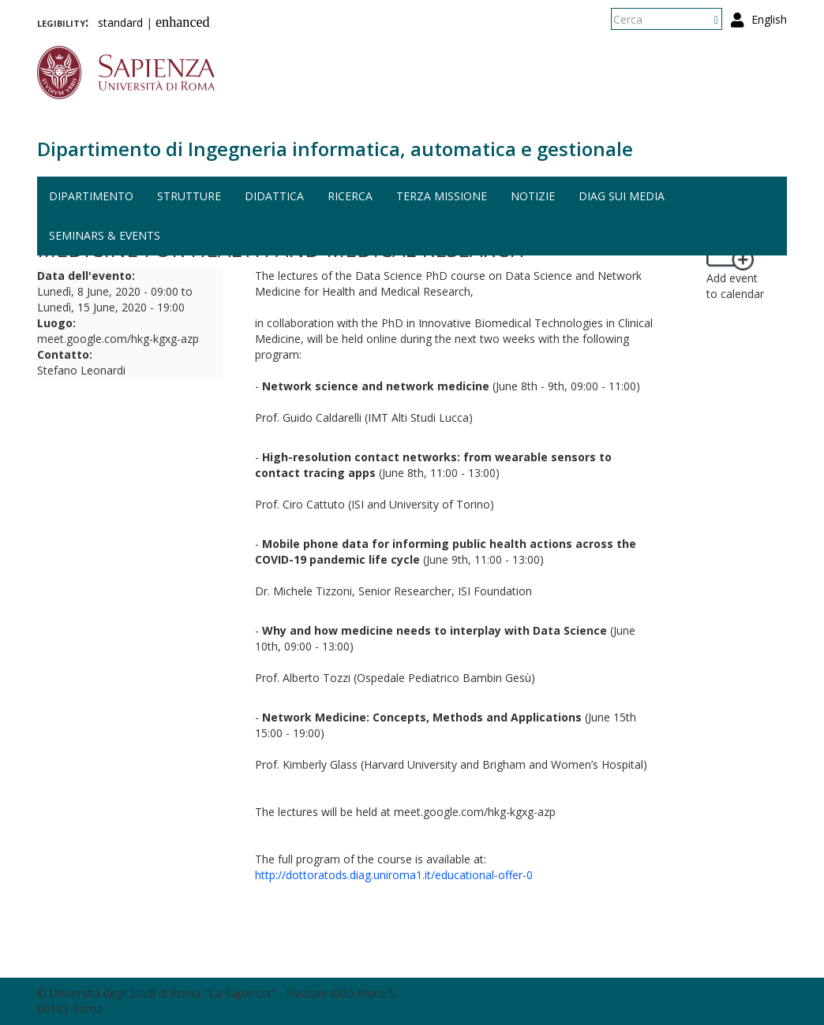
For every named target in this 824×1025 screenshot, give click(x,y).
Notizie (533, 195)
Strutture (189, 195)
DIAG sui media (622, 195)
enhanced (182, 22)
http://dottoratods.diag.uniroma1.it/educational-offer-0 (394, 874)
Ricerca (350, 195)
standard (120, 22)
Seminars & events (104, 235)
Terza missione (441, 195)
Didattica (274, 195)
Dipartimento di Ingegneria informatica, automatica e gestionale (335, 149)
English (769, 19)
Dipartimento (91, 195)
